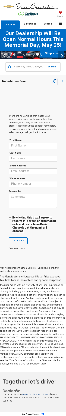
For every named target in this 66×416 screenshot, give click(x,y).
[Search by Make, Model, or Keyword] (29, 67)
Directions (30, 24)
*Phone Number (17, 179)
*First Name (15, 140)
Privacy (46, 394)
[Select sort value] (60, 82)
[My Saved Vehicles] (60, 14)
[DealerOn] (12, 391)
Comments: (15, 191)
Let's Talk (18, 241)
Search (52, 67)
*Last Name (15, 153)
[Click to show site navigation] (60, 24)
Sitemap (37, 394)
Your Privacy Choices (33, 414)
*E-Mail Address (17, 166)
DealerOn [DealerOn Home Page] (26, 394)
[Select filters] (54, 81)
